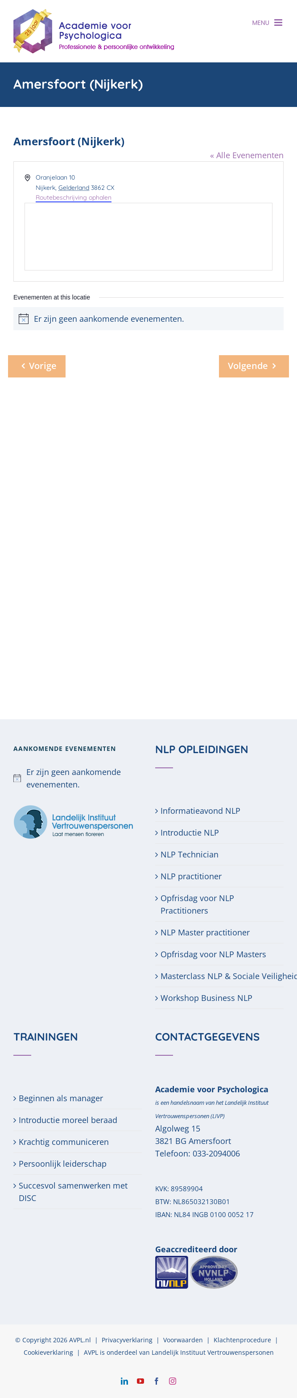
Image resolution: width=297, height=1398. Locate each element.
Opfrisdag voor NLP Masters (213, 954)
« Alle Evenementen (247, 155)
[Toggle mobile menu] (279, 22)
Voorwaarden (183, 1340)
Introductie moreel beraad (68, 1120)
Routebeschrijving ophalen (73, 197)
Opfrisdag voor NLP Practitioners (197, 904)
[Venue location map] (148, 236)
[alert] (77, 778)
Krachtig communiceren (64, 1141)
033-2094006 (216, 1153)
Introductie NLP (190, 832)
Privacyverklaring (127, 1340)
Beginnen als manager (61, 1098)
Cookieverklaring (48, 1352)
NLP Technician (190, 854)
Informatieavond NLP (200, 810)
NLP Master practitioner (205, 932)
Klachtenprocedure (242, 1340)
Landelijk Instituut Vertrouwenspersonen (213, 1352)
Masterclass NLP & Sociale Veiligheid (220, 976)
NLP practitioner (191, 876)
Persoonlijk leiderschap (63, 1163)
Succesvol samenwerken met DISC (73, 1191)
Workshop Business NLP (206, 997)
